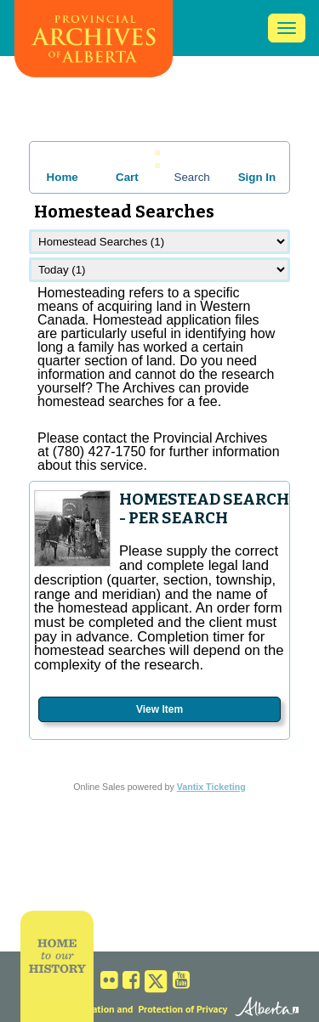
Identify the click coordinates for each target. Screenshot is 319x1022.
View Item (159, 709)
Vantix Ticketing (211, 787)
